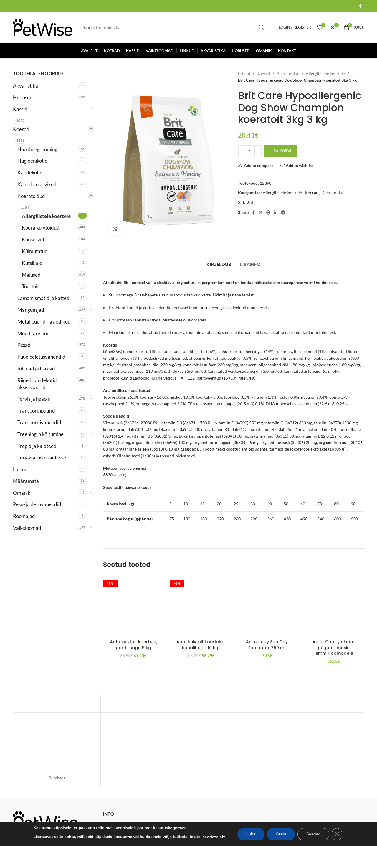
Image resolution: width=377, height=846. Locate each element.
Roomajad (24, 516)
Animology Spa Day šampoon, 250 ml (267, 645)
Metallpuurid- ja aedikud (44, 322)
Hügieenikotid (32, 161)
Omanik (21, 493)
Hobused (23, 97)
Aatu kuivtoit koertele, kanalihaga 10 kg (200, 645)
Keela (281, 834)
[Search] (173, 27)
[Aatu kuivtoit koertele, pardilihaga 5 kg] (133, 605)
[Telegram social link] (283, 213)
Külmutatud (35, 251)
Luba (251, 834)
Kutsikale (32, 263)
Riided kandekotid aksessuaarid (37, 383)
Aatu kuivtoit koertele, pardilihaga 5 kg (133, 645)
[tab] (218, 262)
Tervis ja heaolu (33, 399)
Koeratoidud (31, 196)
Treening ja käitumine (40, 434)
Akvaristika (25, 86)
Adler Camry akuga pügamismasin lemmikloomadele (333, 647)
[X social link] (260, 213)
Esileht (244, 73)
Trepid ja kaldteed (37, 446)
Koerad (21, 129)
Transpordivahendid (39, 422)
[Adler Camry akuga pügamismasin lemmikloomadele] (333, 605)
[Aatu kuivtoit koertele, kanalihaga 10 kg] (200, 605)
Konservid (33, 239)
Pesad (24, 345)
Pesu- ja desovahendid (37, 504)
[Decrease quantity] (241, 151)
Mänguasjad (30, 310)
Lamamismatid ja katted (43, 298)
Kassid (20, 109)
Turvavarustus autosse (41, 457)
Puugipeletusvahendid (41, 357)
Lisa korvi (280, 151)
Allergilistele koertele (46, 216)
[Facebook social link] (360, 5)
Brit (249, 202)
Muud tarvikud (33, 333)
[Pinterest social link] (268, 213)
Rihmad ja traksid (36, 368)
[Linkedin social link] (275, 213)
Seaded (313, 834)
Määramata (26, 481)
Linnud (20, 469)
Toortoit (30, 286)
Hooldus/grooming (37, 149)
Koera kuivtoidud (40, 228)
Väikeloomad (27, 528)
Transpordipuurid (36, 411)
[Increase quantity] (258, 151)
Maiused (31, 275)
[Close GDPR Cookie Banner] (337, 834)
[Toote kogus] (249, 151)
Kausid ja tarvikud (37, 184)
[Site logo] (42, 26)
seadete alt (214, 837)
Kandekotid (30, 172)
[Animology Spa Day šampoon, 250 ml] (267, 605)
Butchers (57, 777)
